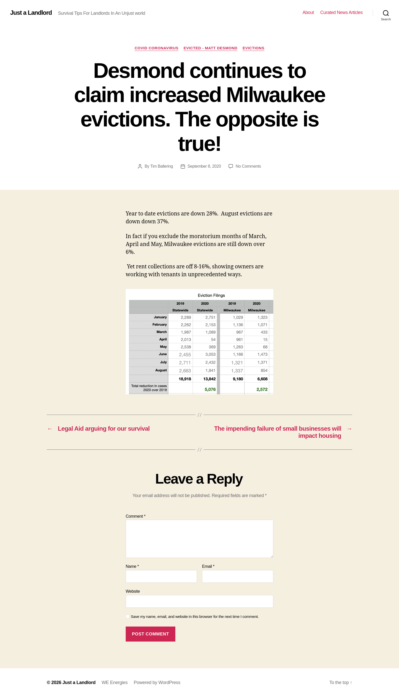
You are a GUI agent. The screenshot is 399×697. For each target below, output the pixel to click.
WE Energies (114, 682)
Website (133, 591)
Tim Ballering (161, 166)
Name (132, 566)
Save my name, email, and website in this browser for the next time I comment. (195, 616)
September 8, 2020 (204, 166)
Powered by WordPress (157, 682)
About (308, 12)
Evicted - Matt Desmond (210, 48)
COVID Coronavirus (156, 48)
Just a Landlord (31, 13)
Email (208, 566)
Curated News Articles (341, 12)
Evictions (253, 48)
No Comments (248, 166)
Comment (136, 516)
